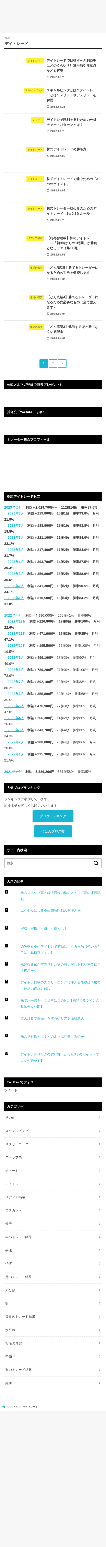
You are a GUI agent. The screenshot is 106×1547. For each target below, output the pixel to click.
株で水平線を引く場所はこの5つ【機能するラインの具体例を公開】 (60, 1003)
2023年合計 (13, 507)
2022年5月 (14, 706)
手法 (8, 1250)
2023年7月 (14, 525)
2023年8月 (14, 513)
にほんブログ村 (52, 831)
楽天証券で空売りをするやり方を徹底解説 (52, 1018)
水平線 (10, 1330)
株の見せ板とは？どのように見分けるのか (52, 1036)
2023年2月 (14, 586)
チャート (12, 1170)
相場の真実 (13, 1343)
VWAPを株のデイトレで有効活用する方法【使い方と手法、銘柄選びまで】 (61, 950)
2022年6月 (14, 694)
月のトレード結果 (18, 1277)
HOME (9, 1406)
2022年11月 (15, 633)
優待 (8, 1224)
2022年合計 (13, 615)
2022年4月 (14, 718)
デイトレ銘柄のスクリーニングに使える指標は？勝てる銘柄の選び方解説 (61, 985)
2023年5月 (14, 550)
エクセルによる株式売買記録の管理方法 (51, 910)
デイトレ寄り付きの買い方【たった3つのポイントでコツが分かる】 (60, 1057)
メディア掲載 (15, 1197)
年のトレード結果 (18, 1237)
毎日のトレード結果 (20, 1316)
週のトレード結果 (18, 1369)
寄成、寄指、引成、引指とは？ (44, 928)
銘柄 (8, 1383)
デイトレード (15, 1184)
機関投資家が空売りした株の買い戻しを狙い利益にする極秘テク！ (61, 967)
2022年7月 (14, 682)
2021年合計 (13, 772)
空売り (10, 1356)
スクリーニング (17, 1144)
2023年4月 (14, 562)
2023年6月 (14, 537)
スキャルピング (17, 1131)
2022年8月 (14, 670)
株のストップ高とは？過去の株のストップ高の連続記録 (61, 896)
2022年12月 (15, 621)
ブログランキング (53, 816)
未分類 (10, 1290)
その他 (10, 1117)
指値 (8, 1263)
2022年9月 (14, 657)
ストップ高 (13, 1157)
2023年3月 (14, 574)
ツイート (10, 1090)
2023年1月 (14, 598)
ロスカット (13, 1210)
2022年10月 (15, 645)
